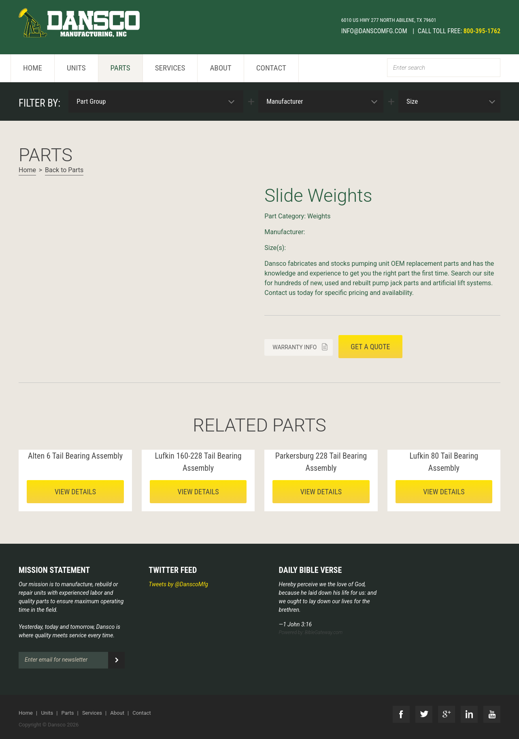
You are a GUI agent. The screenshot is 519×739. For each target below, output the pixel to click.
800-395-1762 (482, 31)
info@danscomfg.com (375, 31)
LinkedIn (469, 714)
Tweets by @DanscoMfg (178, 584)
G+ (446, 714)
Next (25, 185)
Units (76, 68)
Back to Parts (64, 170)
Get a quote (370, 346)
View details (75, 491)
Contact (271, 68)
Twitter (423, 714)
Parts (120, 68)
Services (170, 68)
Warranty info (294, 347)
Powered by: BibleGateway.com (311, 632)
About (220, 68)
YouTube (491, 714)
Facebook (401, 714)
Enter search (409, 67)
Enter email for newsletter (56, 659)
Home (32, 68)
